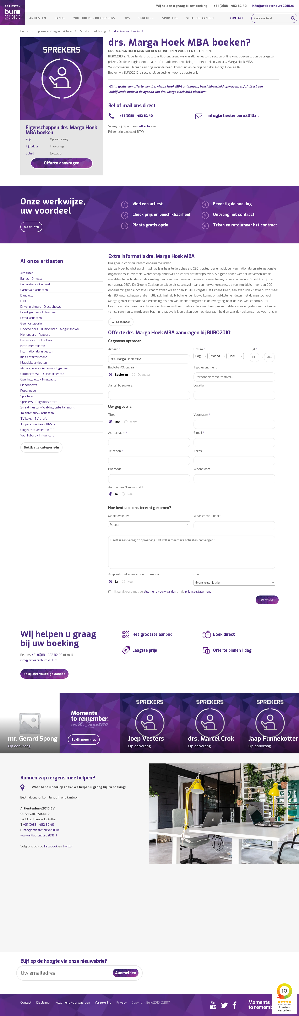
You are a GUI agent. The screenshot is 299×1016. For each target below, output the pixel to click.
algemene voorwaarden (160, 592)
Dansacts (26, 295)
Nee (130, 494)
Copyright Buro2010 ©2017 (151, 1002)
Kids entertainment (33, 357)
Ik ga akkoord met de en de (162, 592)
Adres (198, 451)
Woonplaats (202, 469)
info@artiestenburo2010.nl (273, 6)
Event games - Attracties (38, 312)
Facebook (51, 846)
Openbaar (144, 375)
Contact (237, 18)
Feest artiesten (31, 318)
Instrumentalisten (32, 346)
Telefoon (115, 451)
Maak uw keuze (119, 516)
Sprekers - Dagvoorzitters (54, 31)
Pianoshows (28, 385)
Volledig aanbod (200, 18)
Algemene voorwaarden (73, 1002)
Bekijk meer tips (83, 740)
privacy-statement (198, 592)
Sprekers (145, 18)
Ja (116, 494)
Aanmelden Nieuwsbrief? (125, 487)
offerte (144, 126)
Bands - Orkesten (32, 279)
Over (197, 574)
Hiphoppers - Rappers (35, 335)
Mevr (133, 422)
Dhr (117, 422)
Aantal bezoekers (120, 386)
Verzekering (103, 1002)
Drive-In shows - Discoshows (40, 307)
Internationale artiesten (36, 351)
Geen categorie (31, 323)
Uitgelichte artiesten (37, 430)
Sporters (170, 18)
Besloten (121, 375)
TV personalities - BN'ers (37, 424)
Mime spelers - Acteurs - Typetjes (44, 368)
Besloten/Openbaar (122, 367)
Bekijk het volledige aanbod (44, 674)
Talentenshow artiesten (37, 413)
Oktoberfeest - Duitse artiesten (42, 374)
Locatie (199, 386)
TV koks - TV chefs (33, 419)
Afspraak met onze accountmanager (133, 574)
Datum (199, 349)
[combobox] (201, 356)
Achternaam (117, 433)
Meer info (31, 227)
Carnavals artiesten (34, 290)
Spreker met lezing (93, 31)
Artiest (114, 349)
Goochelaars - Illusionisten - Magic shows (49, 329)
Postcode (114, 469)
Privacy (121, 1002)
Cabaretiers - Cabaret (35, 284)
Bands (60, 18)
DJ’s (127, 18)
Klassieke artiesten (33, 363)
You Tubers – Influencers (94, 18)
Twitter (67, 846)
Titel (111, 415)
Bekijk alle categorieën (41, 447)
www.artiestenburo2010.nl (38, 835)
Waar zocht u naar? (207, 516)
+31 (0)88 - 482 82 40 (230, 6)
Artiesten (37, 18)
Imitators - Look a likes (36, 340)
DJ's (23, 301)
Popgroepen (29, 391)
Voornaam (202, 415)
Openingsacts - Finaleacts (38, 379)
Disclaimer (43, 1002)
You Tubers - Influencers (37, 435)
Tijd (253, 349)
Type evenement (205, 367)
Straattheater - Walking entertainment (47, 407)
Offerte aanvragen (61, 163)
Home (24, 31)
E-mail (199, 433)
